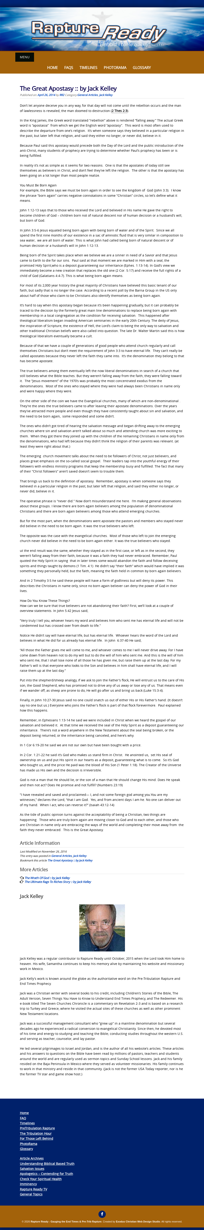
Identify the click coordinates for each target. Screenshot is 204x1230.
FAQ (23, 1118)
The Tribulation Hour (36, 1133)
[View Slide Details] (102, 29)
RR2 (61, 94)
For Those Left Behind (36, 1138)
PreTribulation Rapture (37, 1128)
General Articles (87, 94)
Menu (24, 57)
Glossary (142, 67)
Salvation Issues (32, 1168)
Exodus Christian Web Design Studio (138, 1221)
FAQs (68, 67)
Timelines (88, 67)
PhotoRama (28, 1143)
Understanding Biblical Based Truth (47, 1163)
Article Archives (32, 1158)
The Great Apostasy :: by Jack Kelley (70, 860)
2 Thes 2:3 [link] (119, 110)
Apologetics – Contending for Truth (46, 1174)
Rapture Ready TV (33, 1189)
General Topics (31, 1194)
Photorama (115, 67)
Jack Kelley (105, 94)
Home (52, 67)
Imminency (28, 1184)
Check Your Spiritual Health (41, 1179)
